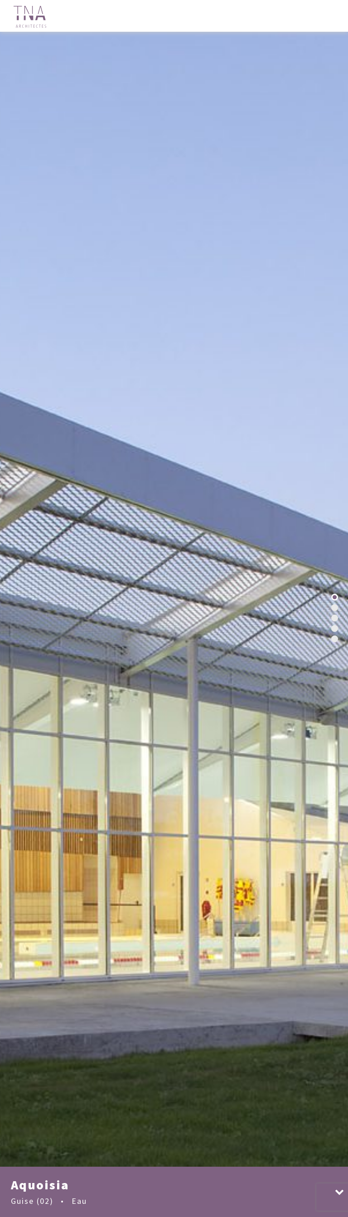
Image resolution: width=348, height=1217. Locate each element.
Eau (79, 1201)
